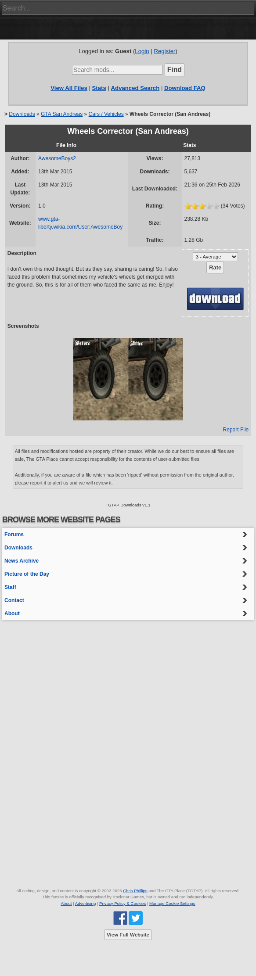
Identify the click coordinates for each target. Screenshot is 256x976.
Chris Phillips (135, 890)
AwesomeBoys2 (57, 158)
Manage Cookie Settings (172, 903)
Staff (10, 587)
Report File (236, 430)
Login (142, 51)
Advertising (85, 903)
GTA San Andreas (62, 114)
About (12, 613)
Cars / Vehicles (106, 114)
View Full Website (128, 934)
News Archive (21, 561)
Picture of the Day (26, 574)
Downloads (22, 114)
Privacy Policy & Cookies (122, 903)
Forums (14, 534)
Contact (14, 600)
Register (164, 51)
